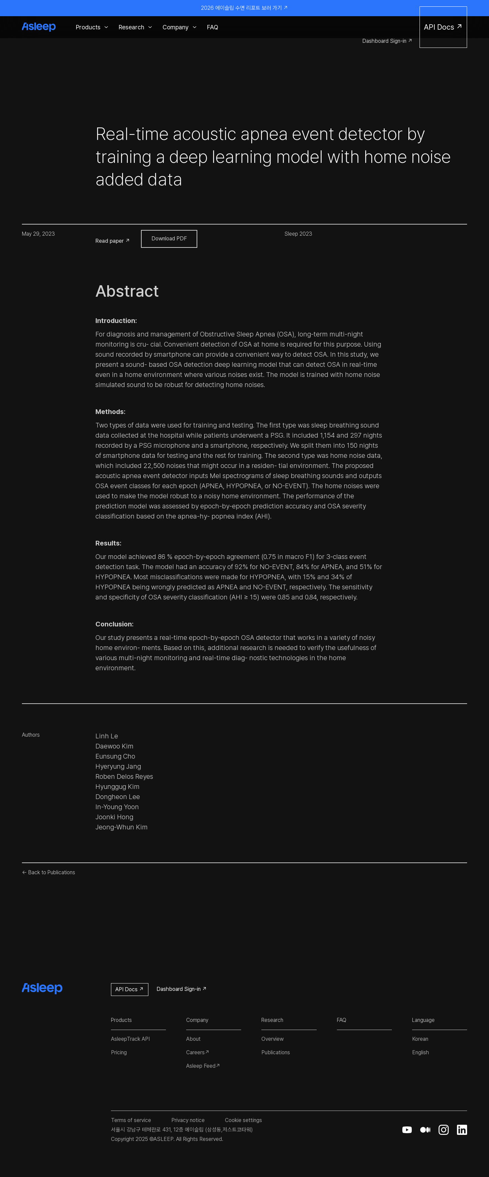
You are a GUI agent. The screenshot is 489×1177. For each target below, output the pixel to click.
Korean (420, 1039)
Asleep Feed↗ (203, 1066)
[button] (92, 27)
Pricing (119, 1052)
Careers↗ (198, 1052)
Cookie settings (243, 1120)
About (193, 1039)
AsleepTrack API (130, 1039)
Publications (275, 1052)
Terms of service (131, 1120)
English (420, 1052)
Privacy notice (188, 1120)
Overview (272, 1039)
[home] (42, 27)
